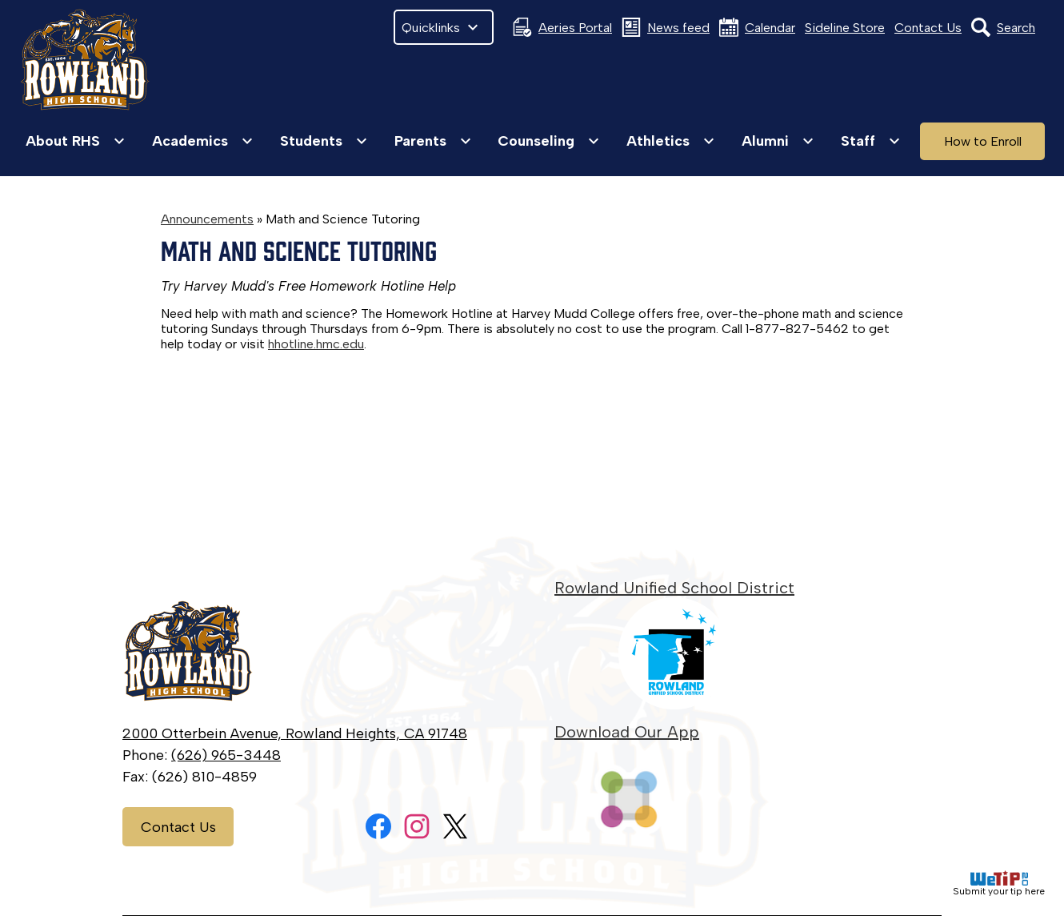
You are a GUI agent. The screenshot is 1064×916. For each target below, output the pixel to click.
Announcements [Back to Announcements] (207, 219)
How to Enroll (983, 141)
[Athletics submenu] (671, 141)
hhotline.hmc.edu (316, 344)
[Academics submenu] (203, 141)
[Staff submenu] (870, 141)
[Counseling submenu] (548, 141)
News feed (666, 27)
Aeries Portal (562, 27)
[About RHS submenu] (75, 141)
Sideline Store (845, 27)
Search (1003, 27)
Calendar (757, 27)
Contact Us (928, 27)
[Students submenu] (324, 141)
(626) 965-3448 (226, 755)
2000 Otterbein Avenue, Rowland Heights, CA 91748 (294, 733)
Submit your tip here (999, 883)
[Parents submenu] (433, 141)
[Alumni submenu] (778, 141)
